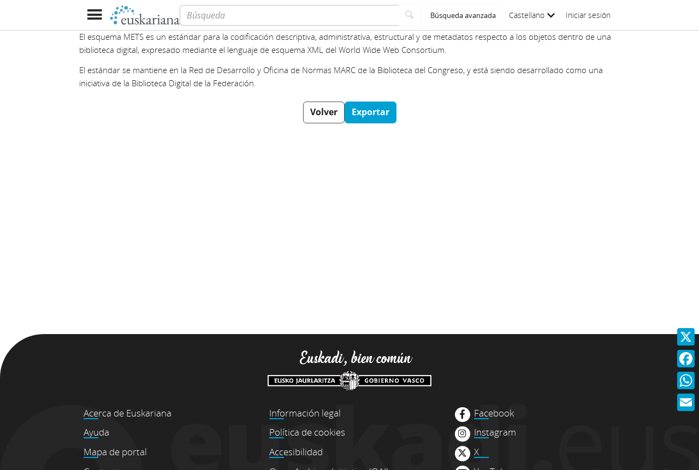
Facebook (494, 413)
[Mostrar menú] (94, 15)
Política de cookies (307, 432)
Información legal (305, 413)
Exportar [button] (370, 112)
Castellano (532, 15)
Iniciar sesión (588, 15)
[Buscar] (410, 15)
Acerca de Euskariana (127, 413)
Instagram (495, 432)
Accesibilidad (296, 451)
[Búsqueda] (289, 15)
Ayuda (96, 432)
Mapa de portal (115, 451)
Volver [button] (323, 112)
